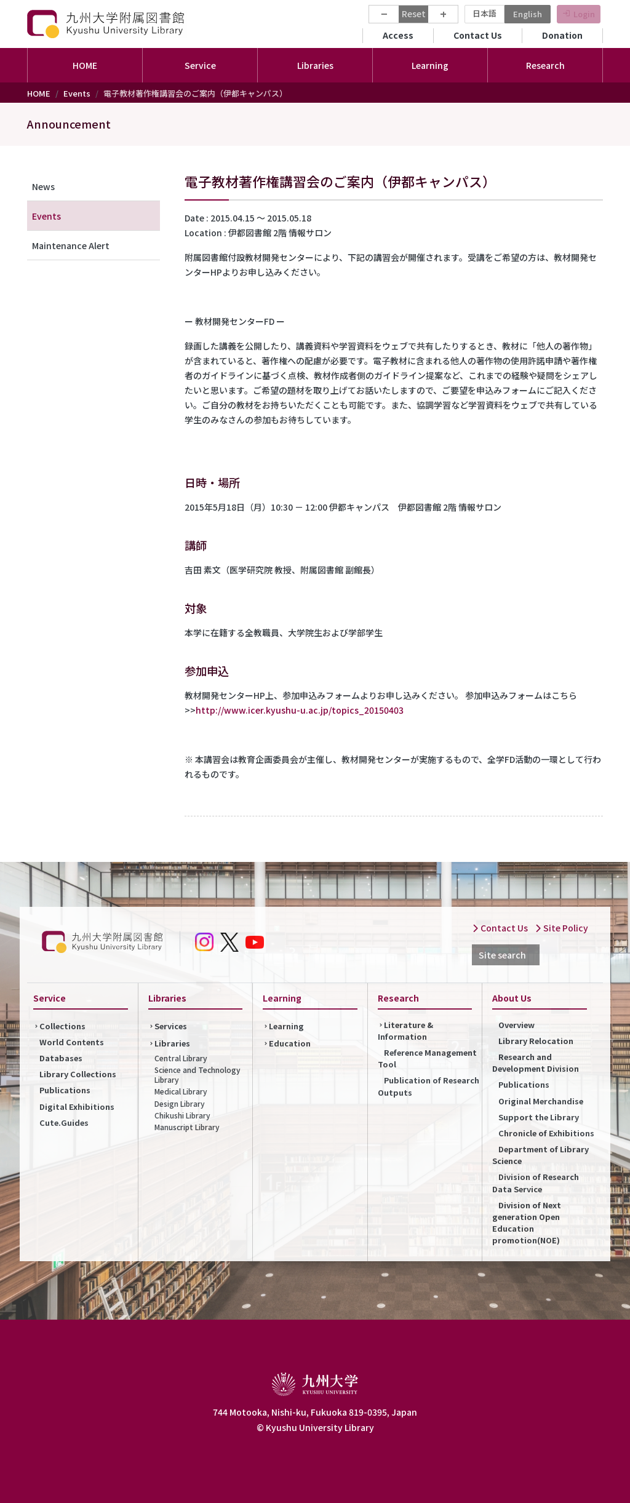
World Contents (71, 1042)
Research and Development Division (535, 1062)
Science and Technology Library (197, 1074)
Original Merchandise (540, 1101)
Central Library (180, 1058)
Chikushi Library (182, 1115)
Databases (60, 1058)
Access (398, 35)
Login (584, 14)
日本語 (484, 13)
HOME (85, 65)
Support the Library (538, 1117)
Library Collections (77, 1074)
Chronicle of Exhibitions (546, 1133)
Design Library (179, 1103)
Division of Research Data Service (535, 1182)
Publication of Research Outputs (428, 1086)
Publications (64, 1090)
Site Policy (561, 928)
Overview (516, 1025)
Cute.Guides (64, 1122)
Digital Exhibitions (76, 1106)
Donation (562, 35)
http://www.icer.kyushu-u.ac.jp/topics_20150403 (300, 710)
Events (76, 93)
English (527, 14)
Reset (414, 13)
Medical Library (180, 1091)
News (43, 186)
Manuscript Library (187, 1127)
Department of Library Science (540, 1154)
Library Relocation (535, 1041)
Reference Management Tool (427, 1058)
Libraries (172, 1043)
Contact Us (477, 35)
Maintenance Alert (71, 245)
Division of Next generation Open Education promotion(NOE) (526, 1222)
